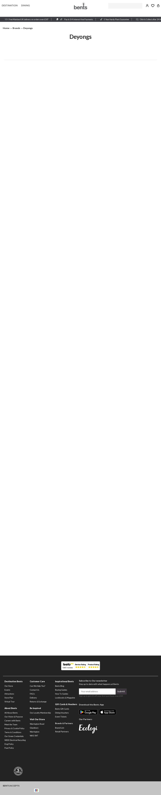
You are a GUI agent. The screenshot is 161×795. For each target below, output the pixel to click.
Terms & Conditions (12, 732)
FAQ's (32, 694)
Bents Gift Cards (62, 709)
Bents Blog (59, 686)
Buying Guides (61, 690)
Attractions (9, 694)
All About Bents (11, 713)
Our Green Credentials (14, 736)
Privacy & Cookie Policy (14, 728)
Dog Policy (9, 744)
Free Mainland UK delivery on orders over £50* (28, 19)
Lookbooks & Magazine (65, 698)
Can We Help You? (37, 686)
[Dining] (25, 5)
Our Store (8, 686)
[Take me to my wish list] (153, 5)
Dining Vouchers (62, 713)
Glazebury (34, 728)
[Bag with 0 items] (158, 5)
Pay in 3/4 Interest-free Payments (78, 19)
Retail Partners (62, 731)
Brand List (59, 728)
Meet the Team (10, 724)
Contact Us (34, 690)
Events (7, 690)
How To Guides (61, 694)
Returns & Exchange (38, 701)
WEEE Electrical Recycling (15, 740)
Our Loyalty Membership (40, 713)
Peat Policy (9, 748)
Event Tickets (61, 717)
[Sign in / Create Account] (147, 5)
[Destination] (10, 5)
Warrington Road (37, 724)
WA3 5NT (34, 735)
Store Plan (8, 698)
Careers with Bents (12, 720)
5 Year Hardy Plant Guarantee (116, 19)
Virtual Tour (9, 701)
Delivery (33, 698)
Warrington (34, 732)
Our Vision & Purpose (13, 717)
